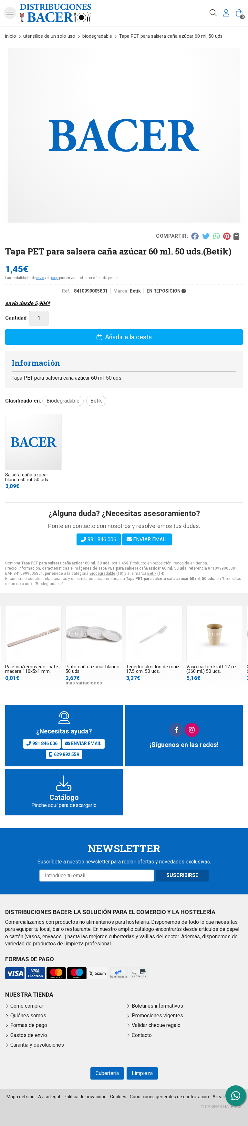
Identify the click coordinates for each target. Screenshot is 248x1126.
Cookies (118, 1096)
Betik (151, 573)
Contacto (142, 1035)
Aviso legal (49, 1096)
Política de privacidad (85, 1096)
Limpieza (142, 1073)
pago (54, 278)
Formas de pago (28, 1025)
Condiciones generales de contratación (169, 1096)
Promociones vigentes (157, 1015)
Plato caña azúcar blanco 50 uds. (92, 669)
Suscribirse (182, 875)
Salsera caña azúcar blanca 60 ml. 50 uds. (27, 477)
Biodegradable (102, 573)
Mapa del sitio (20, 1096)
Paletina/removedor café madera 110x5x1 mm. (31, 669)
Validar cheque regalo (156, 1025)
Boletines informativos (157, 1006)
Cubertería (107, 1073)
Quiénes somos (28, 1015)
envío (40, 278)
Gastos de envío (28, 1035)
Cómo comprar (26, 1006)
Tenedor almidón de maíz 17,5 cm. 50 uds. (153, 669)
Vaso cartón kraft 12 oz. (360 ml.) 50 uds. (212, 669)
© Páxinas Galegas (221, 1106)
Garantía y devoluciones (37, 1045)
